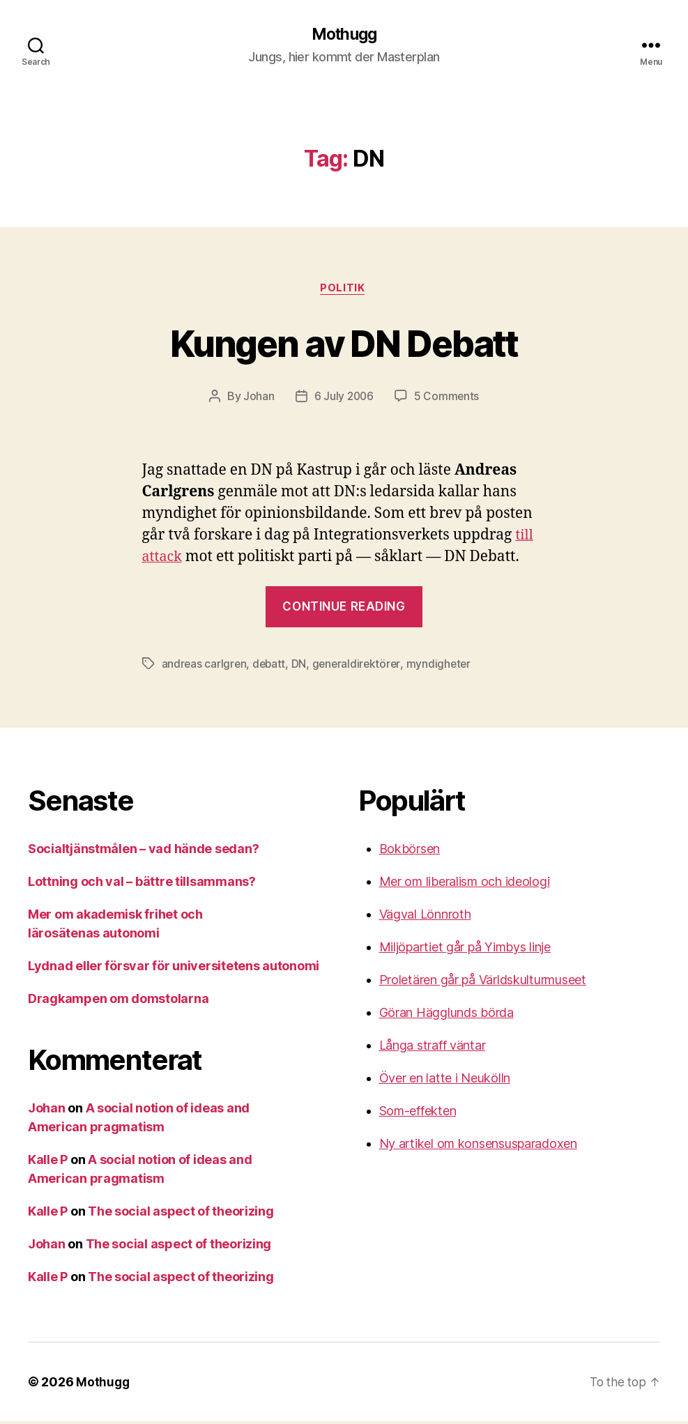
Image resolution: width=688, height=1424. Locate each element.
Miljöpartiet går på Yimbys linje (465, 949)
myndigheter (443, 666)
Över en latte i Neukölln (445, 1080)
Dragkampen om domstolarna (118, 1001)
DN (301, 666)
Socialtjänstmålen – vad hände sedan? (143, 851)
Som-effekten (418, 1113)
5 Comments (447, 399)
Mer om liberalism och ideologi (464, 884)
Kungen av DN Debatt (343, 343)
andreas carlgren (205, 666)
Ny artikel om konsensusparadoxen (478, 1146)
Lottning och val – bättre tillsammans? (142, 884)
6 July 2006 (343, 399)
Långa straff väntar (432, 1048)
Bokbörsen (410, 851)
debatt (271, 666)
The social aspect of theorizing (181, 1214)
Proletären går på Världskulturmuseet (482, 982)
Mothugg (344, 34)
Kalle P (48, 1162)
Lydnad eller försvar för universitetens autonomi (173, 968)
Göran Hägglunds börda (446, 1015)
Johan (257, 399)
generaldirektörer (359, 666)
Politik (344, 290)
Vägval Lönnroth (425, 917)
